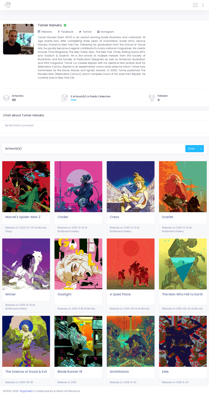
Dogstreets (26, 391)
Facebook (65, 31)
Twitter (85, 31)
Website (45, 31)
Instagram (105, 31)
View (73, 100)
